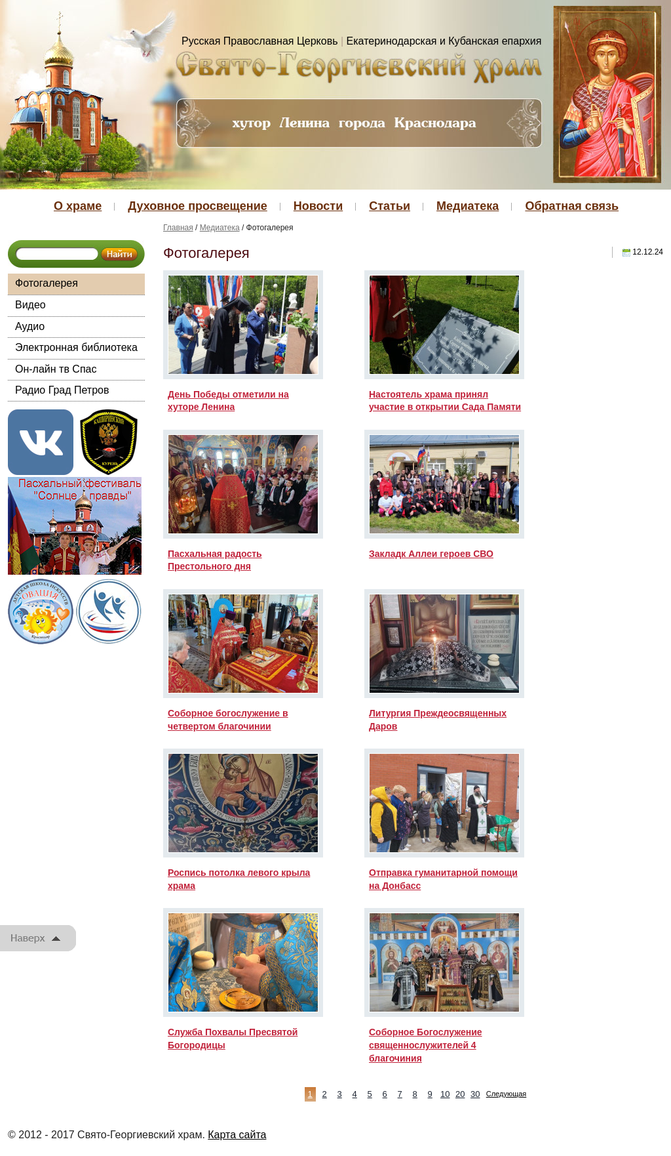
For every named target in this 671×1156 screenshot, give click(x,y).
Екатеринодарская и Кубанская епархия (444, 41)
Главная (178, 227)
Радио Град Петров (62, 390)
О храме (78, 206)
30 (475, 1094)
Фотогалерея (46, 283)
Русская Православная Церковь (260, 41)
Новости (318, 206)
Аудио (30, 326)
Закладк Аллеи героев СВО (431, 553)
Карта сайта (237, 1134)
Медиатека (467, 206)
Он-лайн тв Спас (55, 369)
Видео (30, 304)
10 (445, 1094)
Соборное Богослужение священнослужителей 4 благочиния (425, 1045)
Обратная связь (572, 206)
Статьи (389, 206)
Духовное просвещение (197, 206)
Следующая (506, 1094)
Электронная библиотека (76, 347)
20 (460, 1094)
